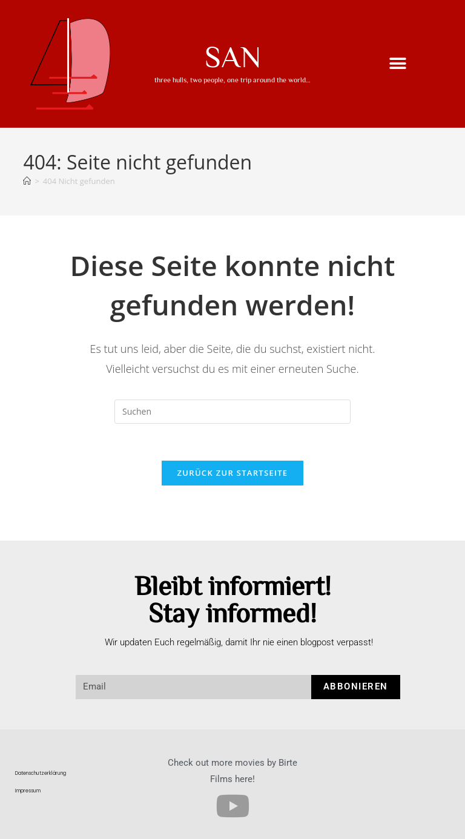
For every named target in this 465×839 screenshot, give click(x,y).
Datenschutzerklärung (40, 773)
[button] (398, 63)
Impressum (28, 791)
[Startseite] (27, 181)
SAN (233, 56)
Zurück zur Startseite (232, 472)
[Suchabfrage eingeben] (232, 412)
